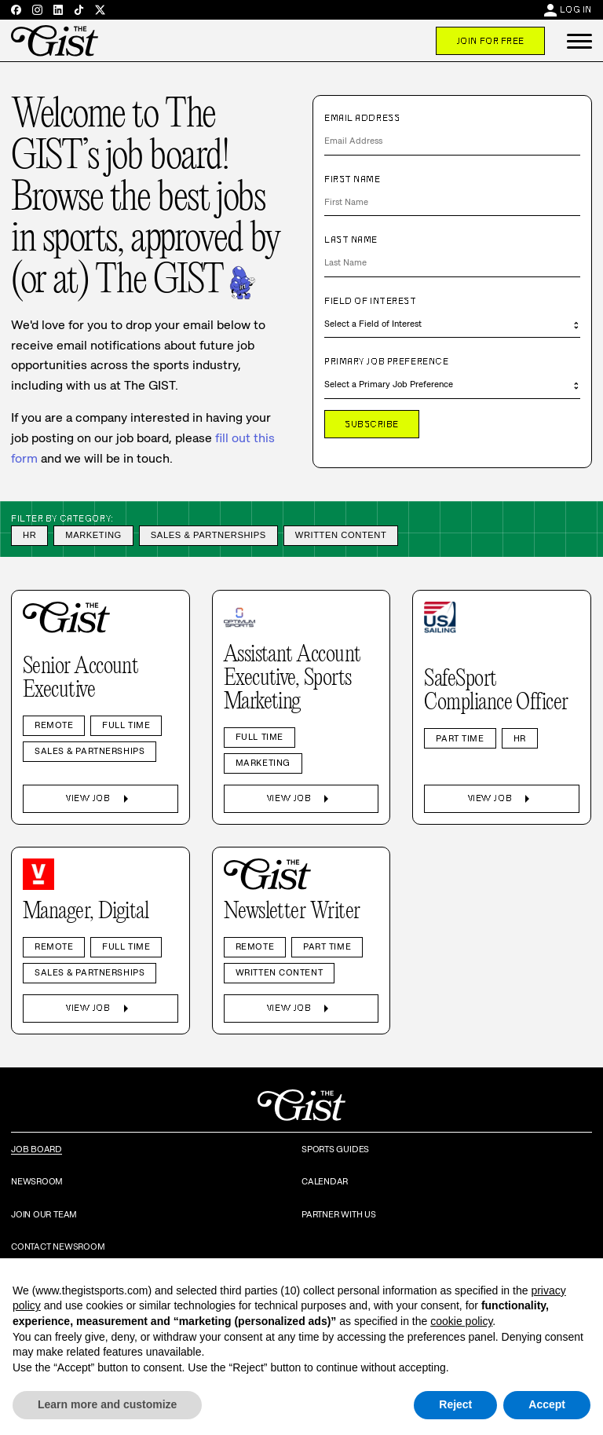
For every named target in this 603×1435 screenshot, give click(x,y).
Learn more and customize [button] (107, 1404)
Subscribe (372, 424)
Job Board (36, 1149)
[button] (579, 41)
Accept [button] (546, 1404)
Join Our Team (44, 1214)
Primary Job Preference (386, 361)
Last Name (351, 239)
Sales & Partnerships (208, 535)
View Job (100, 798)
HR (29, 535)
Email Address (362, 118)
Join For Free (490, 41)
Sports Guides (335, 1149)
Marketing (93, 535)
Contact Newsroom (57, 1246)
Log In (576, 9)
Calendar (325, 1181)
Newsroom (37, 1181)
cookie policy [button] (461, 1321)
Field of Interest (370, 301)
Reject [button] (455, 1404)
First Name (352, 179)
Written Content (341, 535)
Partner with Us (339, 1214)
